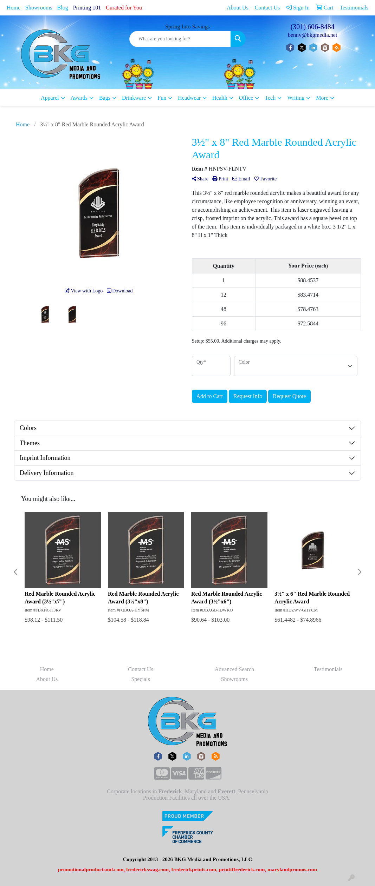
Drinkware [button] (134, 98)
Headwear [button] (189, 98)
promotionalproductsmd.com (91, 869)
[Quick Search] (180, 39)
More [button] (322, 98)
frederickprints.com (193, 869)
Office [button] (246, 98)
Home (13, 8)
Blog (62, 8)
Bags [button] (104, 98)
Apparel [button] (50, 98)
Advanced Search (234, 669)
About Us (47, 679)
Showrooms (38, 8)
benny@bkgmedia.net (312, 35)
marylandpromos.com (292, 869)
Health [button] (219, 98)
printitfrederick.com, (242, 869)
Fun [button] (161, 98)
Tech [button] (270, 98)
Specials (140, 679)
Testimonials (328, 669)
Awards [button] (79, 98)
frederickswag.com (147, 869)
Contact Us (140, 669)
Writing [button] (295, 98)
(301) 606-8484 (313, 27)
